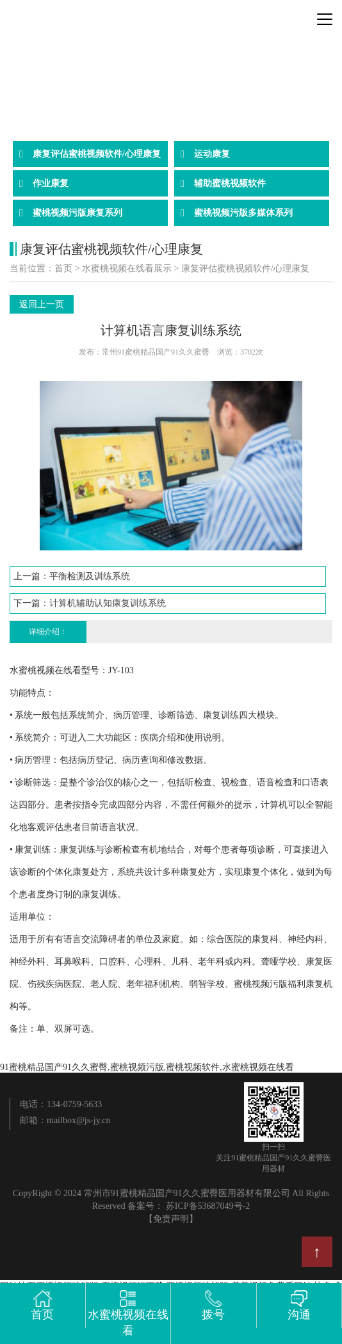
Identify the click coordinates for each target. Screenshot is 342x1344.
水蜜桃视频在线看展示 (127, 268)
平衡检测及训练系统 (89, 576)
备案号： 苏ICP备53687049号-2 (188, 1206)
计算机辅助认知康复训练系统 (107, 603)
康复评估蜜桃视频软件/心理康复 (245, 268)
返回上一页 (41, 304)
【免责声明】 (171, 1219)
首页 (63, 268)
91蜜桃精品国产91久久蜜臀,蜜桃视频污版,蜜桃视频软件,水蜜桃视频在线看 (147, 1067)
